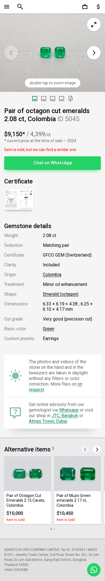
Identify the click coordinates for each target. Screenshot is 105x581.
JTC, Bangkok (65, 415)
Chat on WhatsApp (52, 163)
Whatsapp (69, 410)
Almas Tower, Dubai (48, 421)
